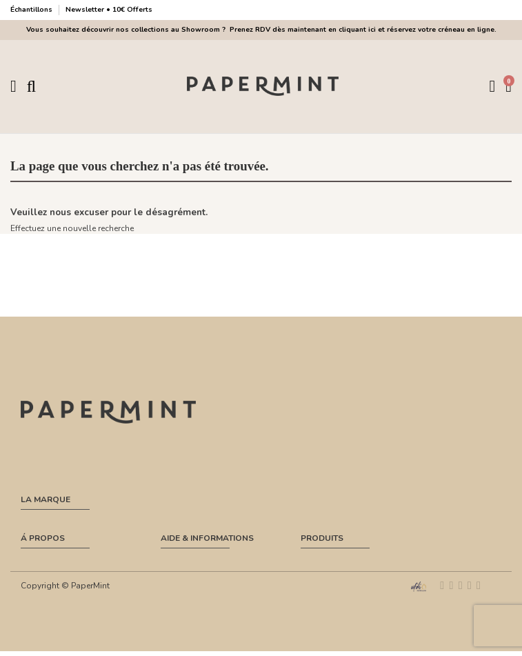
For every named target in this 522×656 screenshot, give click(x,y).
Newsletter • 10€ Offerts (109, 9)
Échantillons (32, 9)
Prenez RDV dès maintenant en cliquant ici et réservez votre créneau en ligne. (360, 29)
